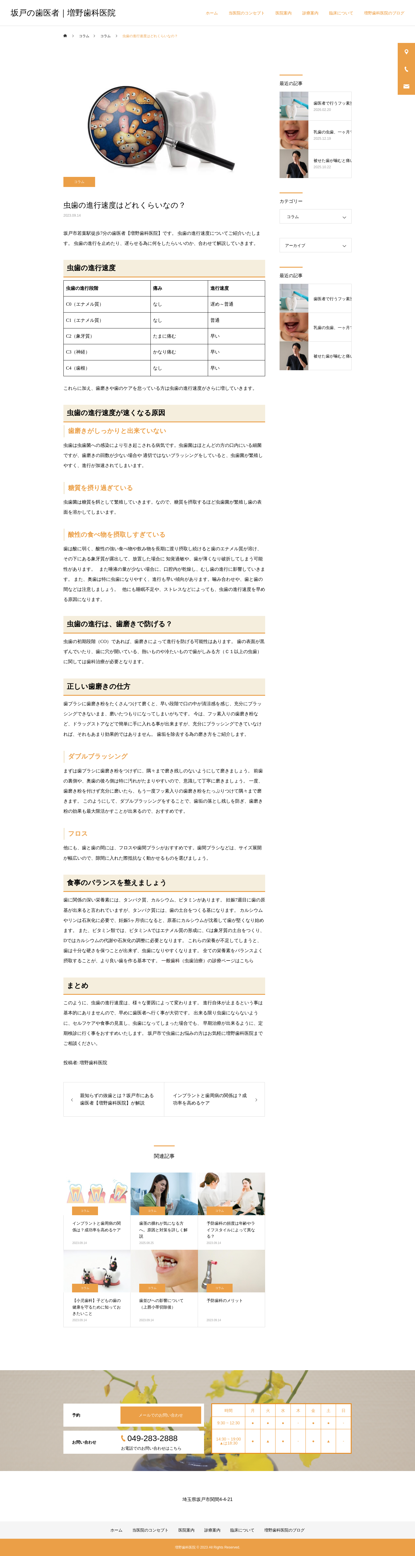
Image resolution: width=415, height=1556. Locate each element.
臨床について (341, 13)
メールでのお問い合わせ (161, 1415)
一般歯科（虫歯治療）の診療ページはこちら (207, 960)
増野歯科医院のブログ (384, 13)
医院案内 (284, 13)
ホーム (212, 13)
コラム (79, 182)
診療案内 (310, 13)
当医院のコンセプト (247, 13)
